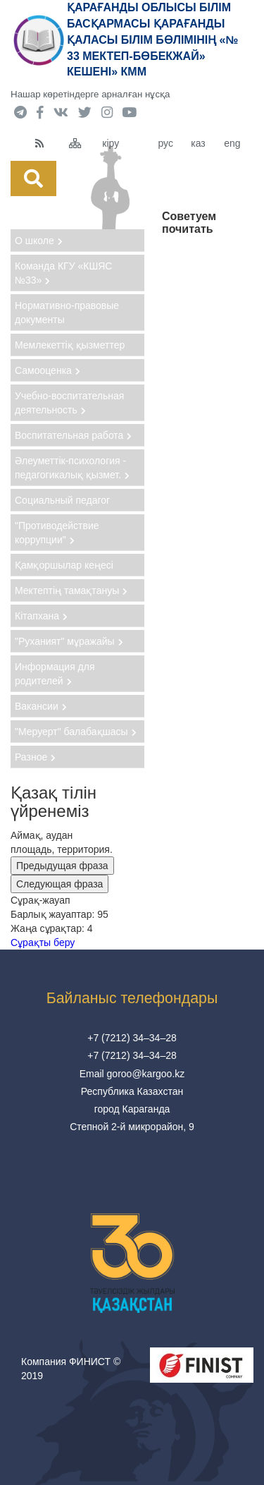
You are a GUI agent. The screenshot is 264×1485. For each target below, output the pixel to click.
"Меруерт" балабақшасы (76, 731)
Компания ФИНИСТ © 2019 (70, 1368)
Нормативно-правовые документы (67, 312)
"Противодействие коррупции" (57, 532)
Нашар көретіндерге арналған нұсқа (90, 94)
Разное (35, 757)
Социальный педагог (62, 500)
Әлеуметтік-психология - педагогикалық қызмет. (72, 467)
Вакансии (41, 706)
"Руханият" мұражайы (69, 641)
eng (232, 143)
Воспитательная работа (73, 435)
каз (198, 143)
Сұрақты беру (43, 942)
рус (165, 143)
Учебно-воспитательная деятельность (69, 403)
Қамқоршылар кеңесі (64, 565)
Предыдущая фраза (62, 865)
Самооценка (47, 370)
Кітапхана (41, 616)
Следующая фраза (59, 884)
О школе (39, 240)
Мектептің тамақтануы (71, 590)
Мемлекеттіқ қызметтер (70, 345)
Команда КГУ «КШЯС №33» (63, 273)
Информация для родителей (55, 673)
